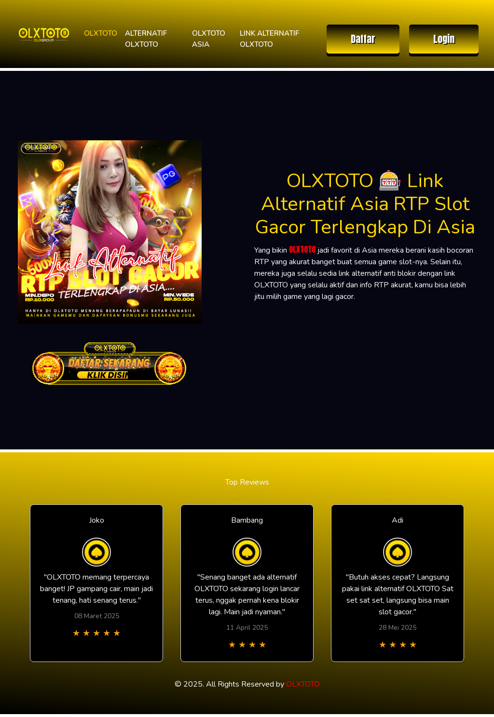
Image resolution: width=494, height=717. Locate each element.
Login (443, 38)
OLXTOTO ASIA (208, 38)
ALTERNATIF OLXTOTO (146, 38)
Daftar (363, 38)
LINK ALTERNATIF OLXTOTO (269, 38)
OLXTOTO (100, 33)
